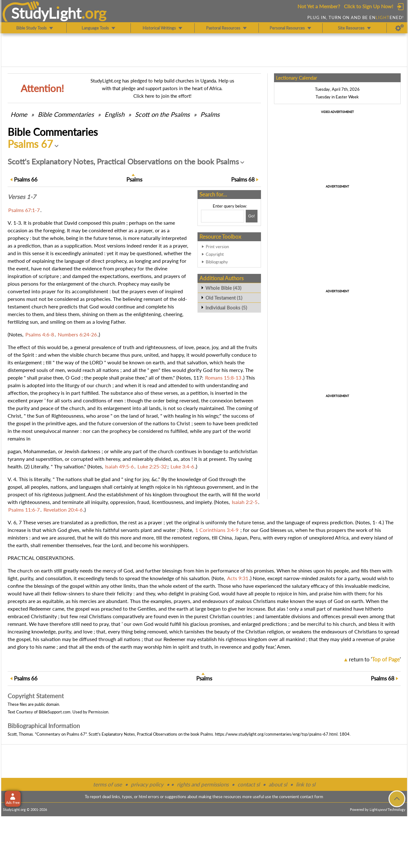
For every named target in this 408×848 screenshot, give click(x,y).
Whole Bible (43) (223, 288)
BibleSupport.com (54, 711)
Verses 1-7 (22, 196)
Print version (217, 246)
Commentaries (66, 114)
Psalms (210, 114)
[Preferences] (399, 28)
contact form (311, 796)
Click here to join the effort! (162, 96)
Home (18, 114)
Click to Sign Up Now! (368, 6)
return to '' (375, 659)
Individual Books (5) (226, 307)
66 (25, 179)
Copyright (215, 254)
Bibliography (217, 261)
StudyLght (46, 13)
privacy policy (147, 784)
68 (243, 179)
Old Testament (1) (223, 298)
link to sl (305, 784)
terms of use (107, 784)
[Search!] (252, 216)
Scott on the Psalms (162, 114)
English (114, 114)
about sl (278, 784)
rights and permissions (203, 784)
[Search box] (222, 216)
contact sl (248, 784)
